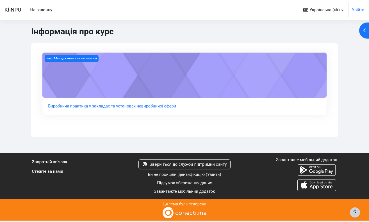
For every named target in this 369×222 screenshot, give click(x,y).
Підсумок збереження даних (184, 183)
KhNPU (12, 10)
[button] (323, 10)
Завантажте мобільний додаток (184, 192)
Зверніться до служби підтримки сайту (184, 164)
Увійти (358, 9)
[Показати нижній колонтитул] (355, 212)
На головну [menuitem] (41, 9)
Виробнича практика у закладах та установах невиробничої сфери (113, 106)
